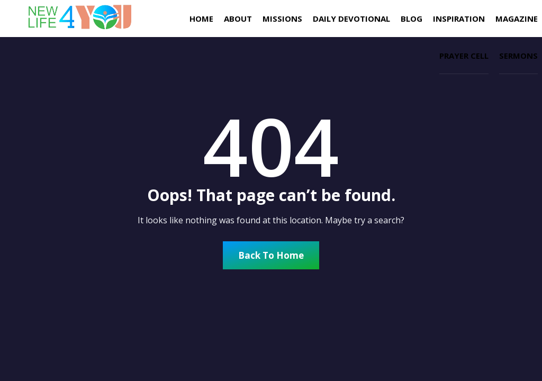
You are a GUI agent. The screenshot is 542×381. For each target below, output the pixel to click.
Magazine (516, 18)
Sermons (518, 55)
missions (282, 18)
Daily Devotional (351, 18)
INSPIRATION (459, 18)
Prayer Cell (464, 55)
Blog (411, 18)
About (238, 18)
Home (201, 18)
